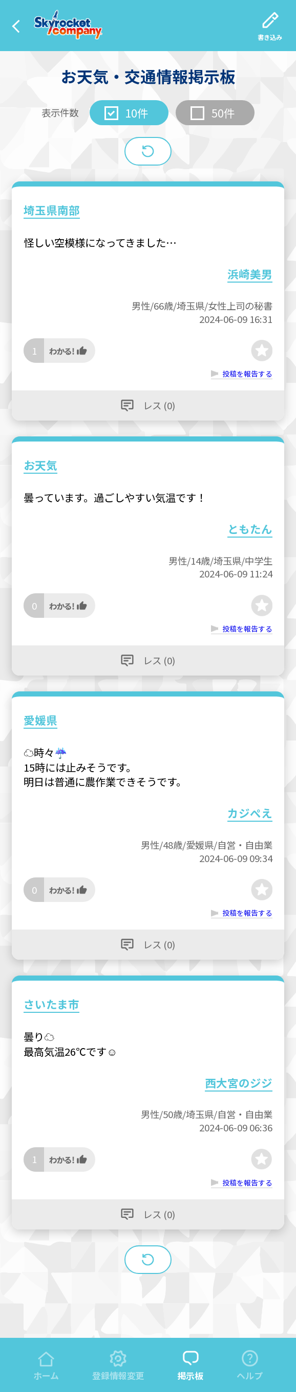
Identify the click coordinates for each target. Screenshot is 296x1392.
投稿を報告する (247, 373)
